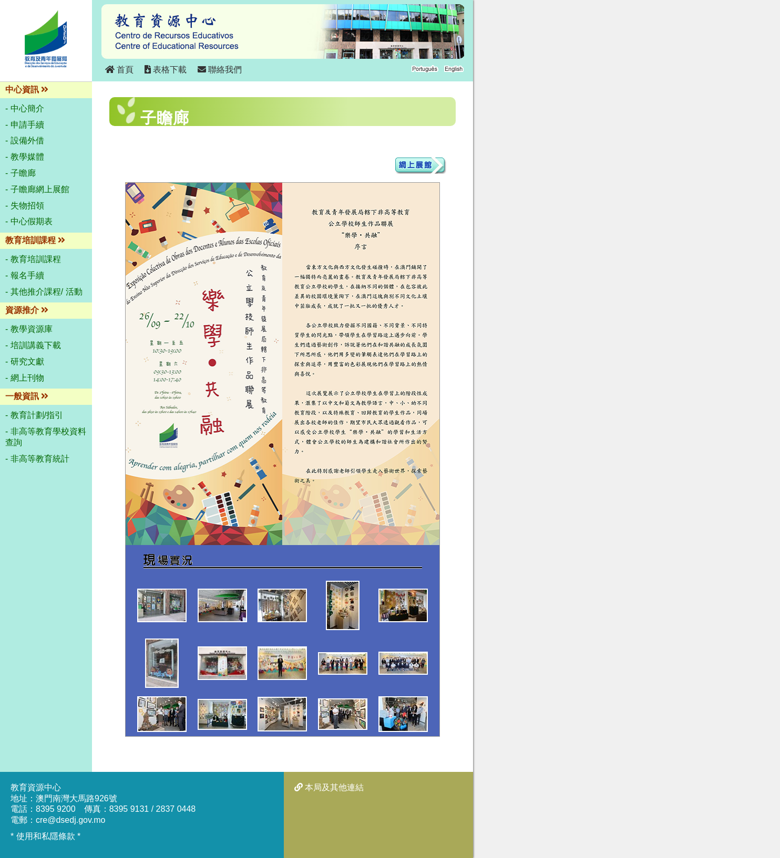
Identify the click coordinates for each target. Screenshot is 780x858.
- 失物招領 (24, 205)
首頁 (119, 69)
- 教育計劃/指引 (34, 415)
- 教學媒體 (24, 156)
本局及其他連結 (329, 787)
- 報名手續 (24, 275)
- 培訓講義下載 (33, 345)
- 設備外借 (24, 140)
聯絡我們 (220, 69)
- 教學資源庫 (29, 329)
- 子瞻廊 (20, 173)
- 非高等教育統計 (37, 458)
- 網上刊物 (24, 377)
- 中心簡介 (24, 108)
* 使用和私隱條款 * (45, 836)
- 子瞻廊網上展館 (37, 189)
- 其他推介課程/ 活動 (44, 291)
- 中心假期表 (29, 221)
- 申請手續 (24, 124)
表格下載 (166, 69)
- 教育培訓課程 (33, 259)
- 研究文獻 (24, 361)
